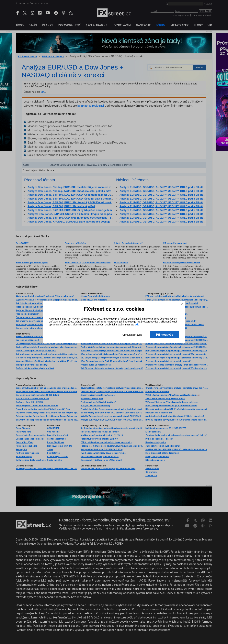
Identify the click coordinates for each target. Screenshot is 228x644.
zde (137, 324)
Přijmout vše (164, 334)
